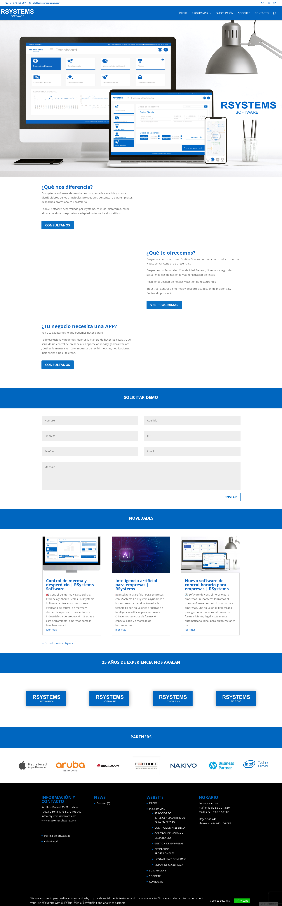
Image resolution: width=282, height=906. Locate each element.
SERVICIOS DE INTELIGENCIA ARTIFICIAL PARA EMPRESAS (169, 818)
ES (268, 3)
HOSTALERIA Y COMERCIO (170, 859)
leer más (51, 629)
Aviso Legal (51, 841)
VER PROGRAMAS (164, 305)
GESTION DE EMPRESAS (168, 843)
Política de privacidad (57, 835)
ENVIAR (230, 497)
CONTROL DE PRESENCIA (169, 827)
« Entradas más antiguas (57, 643)
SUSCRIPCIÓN (224, 13)
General (101, 803)
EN (274, 3)
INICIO (183, 13)
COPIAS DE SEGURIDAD (168, 864)
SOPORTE (244, 13)
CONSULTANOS (57, 225)
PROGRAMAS (200, 13)
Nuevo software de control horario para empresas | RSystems (207, 584)
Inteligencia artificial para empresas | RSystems (136, 584)
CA (262, 3)
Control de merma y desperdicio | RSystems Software (70, 584)
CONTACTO (262, 13)
